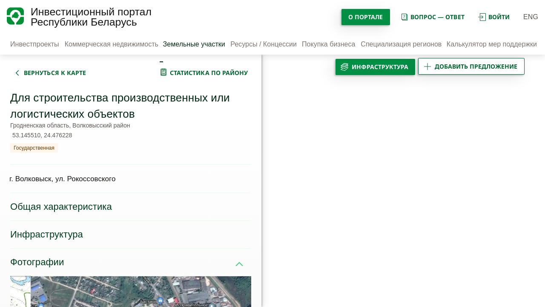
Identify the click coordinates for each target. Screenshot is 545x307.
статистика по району (209, 73)
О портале (365, 17)
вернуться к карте (55, 73)
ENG (530, 16)
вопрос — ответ (432, 17)
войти (494, 17)
